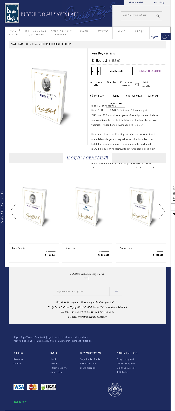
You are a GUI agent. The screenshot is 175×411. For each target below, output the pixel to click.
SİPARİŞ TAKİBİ (136, 2)
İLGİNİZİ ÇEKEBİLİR (87, 157)
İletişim (17, 363)
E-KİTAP (84, 31)
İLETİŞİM (139, 31)
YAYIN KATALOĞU (13, 33)
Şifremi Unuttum (58, 367)
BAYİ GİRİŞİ (159, 2)
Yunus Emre (128, 247)
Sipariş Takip (56, 372)
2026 (24, 402)
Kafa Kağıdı (20, 247)
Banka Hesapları (88, 367)
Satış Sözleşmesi (125, 359)
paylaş (113, 82)
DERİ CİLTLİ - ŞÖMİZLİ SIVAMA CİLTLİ (62, 33)
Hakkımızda (19, 359)
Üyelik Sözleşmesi (126, 363)
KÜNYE (121, 31)
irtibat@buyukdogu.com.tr (92, 316)
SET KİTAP (103, 31)
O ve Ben (72, 247)
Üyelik (53, 359)
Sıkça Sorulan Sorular (90, 359)
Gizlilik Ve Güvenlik (126, 367)
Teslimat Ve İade (88, 363)
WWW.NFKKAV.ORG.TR (2, 206)
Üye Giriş (54, 363)
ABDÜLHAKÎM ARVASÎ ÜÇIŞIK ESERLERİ (35, 33)
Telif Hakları (122, 372)
